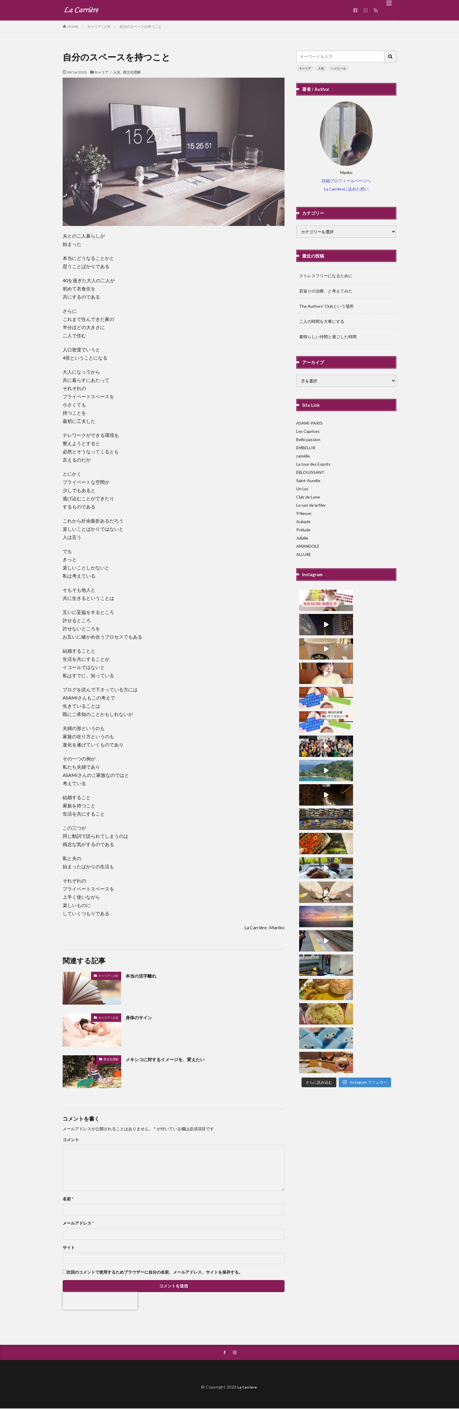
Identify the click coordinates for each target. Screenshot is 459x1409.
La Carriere (247, 1387)
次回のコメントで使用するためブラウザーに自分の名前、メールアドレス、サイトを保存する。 (154, 1272)
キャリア (305, 68)
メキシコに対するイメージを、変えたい (173, 1059)
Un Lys (302, 488)
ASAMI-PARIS (309, 423)
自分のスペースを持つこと (140, 26)
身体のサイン (141, 1017)
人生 (321, 68)
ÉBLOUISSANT (310, 472)
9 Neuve (303, 513)
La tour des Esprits (313, 464)
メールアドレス (78, 1223)
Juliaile (302, 537)
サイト (69, 1247)
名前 (68, 1199)
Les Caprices (308, 431)
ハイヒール (338, 68)
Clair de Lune (308, 496)
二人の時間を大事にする (321, 321)
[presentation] (100, 1301)
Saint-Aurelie (308, 480)
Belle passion (308, 439)
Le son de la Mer (311, 505)
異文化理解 (132, 72)
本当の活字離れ (144, 975)
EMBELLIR (305, 447)
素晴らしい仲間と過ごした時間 (328, 336)
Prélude (303, 529)
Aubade (303, 521)
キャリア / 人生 (99, 26)
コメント (71, 1140)
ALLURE (303, 554)
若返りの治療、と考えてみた (325, 290)
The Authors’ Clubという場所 (326, 306)
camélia (303, 455)
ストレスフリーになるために (325, 275)
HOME (73, 26)
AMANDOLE (307, 546)
